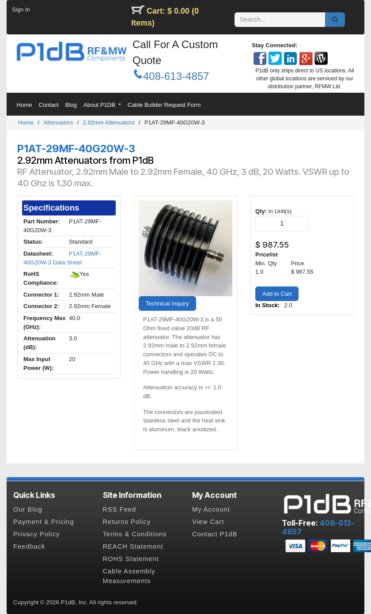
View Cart (208, 521)
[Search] (335, 19)
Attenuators (58, 122)
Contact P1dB (214, 534)
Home (26, 122)
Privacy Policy (36, 534)
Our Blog (27, 509)
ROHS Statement (131, 558)
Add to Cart (277, 293)
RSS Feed (119, 509)
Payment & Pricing (43, 521)
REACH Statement (133, 546)
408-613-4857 (176, 76)
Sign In (21, 9)
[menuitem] (24, 105)
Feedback (29, 546)
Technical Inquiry (167, 303)
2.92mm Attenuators (108, 122)
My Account (211, 509)
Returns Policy (127, 521)
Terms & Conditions (135, 534)
